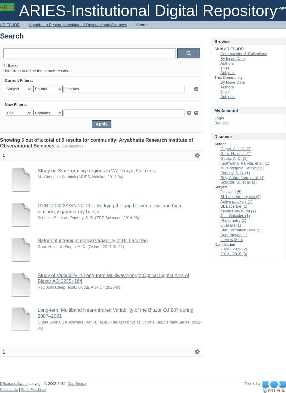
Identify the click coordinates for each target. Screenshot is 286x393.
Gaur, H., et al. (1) (235, 153)
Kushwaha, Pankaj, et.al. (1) (244, 163)
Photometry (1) (233, 220)
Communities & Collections (243, 53)
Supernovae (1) (233, 235)
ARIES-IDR (10, 25)
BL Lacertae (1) (233, 206)
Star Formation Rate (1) (241, 230)
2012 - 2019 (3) (233, 254)
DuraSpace (76, 384)
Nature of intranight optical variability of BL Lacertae (93, 240)
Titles (225, 68)
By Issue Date (232, 58)
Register (221, 123)
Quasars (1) (230, 225)
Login (281, 7)
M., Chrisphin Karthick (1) (242, 168)
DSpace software (14, 384)
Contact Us (9, 390)
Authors (227, 63)
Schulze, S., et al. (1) (238, 182)
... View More (231, 239)
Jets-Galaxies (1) (235, 215)
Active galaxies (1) (236, 201)
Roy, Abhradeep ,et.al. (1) (242, 177)
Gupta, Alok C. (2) (235, 149)
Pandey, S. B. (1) (235, 173)
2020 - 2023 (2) (233, 249)
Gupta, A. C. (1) (233, 158)
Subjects (227, 72)
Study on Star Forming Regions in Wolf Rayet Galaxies (96, 170)
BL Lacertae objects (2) (240, 196)
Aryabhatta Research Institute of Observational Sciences (78, 25)
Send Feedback (34, 390)
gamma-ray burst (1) (238, 211)
